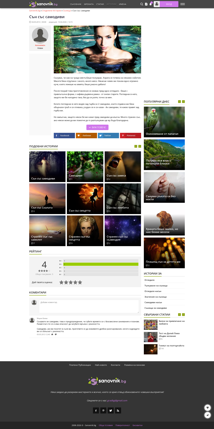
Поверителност (122, 425)
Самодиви (75, 175)
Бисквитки (137, 425)
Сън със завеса (116, 175)
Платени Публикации (80, 365)
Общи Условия (106, 425)
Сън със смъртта (79, 210)
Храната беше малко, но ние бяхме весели (162, 230)
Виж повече (99, 127)
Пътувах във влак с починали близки (158, 162)
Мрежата (88, 4)
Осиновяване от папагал (162, 134)
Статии (100, 4)
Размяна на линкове (134, 365)
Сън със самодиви (43, 178)
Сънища (67, 11)
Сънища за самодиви (156, 308)
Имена (122, 4)
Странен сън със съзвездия (117, 238)
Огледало (149, 280)
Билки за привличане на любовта (172, 322)
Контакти (115, 365)
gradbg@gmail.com (117, 400)
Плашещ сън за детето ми (163, 261)
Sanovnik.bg (34, 11)
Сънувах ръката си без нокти (161, 197)
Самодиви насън (153, 302)
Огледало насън (153, 291)
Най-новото (101, 365)
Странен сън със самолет (41, 238)
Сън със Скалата (42, 207)
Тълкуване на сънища (156, 285)
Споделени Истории (51, 11)
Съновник (75, 4)
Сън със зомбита (118, 207)
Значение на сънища (156, 296)
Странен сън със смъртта (79, 238)
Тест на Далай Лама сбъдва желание (169, 334)
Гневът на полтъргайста (171, 345)
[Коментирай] (89, 306)
